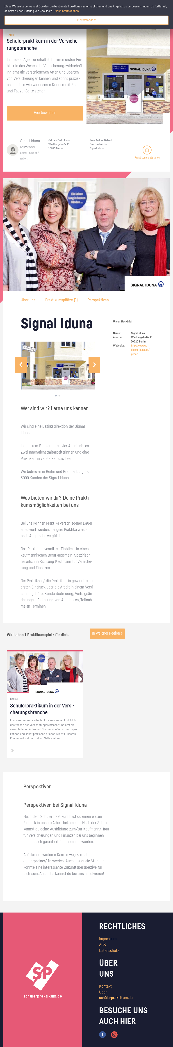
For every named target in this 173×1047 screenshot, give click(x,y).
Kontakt (105, 986)
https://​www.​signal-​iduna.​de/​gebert (29, 153)
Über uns (28, 300)
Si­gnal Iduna (30, 141)
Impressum (107, 939)
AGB (102, 945)
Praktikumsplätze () (61, 300)
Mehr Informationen (67, 11)
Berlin (10, 35)
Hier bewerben (45, 113)
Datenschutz (109, 951)
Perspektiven (98, 300)
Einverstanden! (86, 20)
